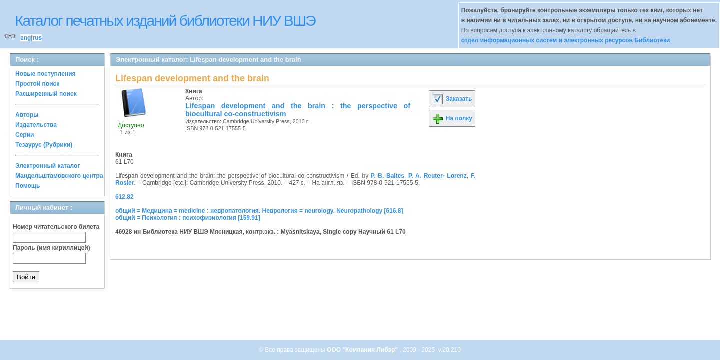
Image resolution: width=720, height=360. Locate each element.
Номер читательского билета (56, 227)
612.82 (125, 197)
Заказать (452, 99)
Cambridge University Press (256, 121)
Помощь (28, 186)
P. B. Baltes (387, 176)
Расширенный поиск (46, 94)
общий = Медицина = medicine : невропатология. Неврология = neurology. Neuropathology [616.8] (260, 211)
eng (25, 38)
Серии (25, 135)
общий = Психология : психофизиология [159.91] (188, 218)
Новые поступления (46, 74)
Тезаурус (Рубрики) (44, 145)
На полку (452, 118)
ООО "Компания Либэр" (363, 350)
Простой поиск (38, 84)
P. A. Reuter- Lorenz (437, 176)
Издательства (36, 125)
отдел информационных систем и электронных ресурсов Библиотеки (566, 40)
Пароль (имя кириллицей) (51, 248)
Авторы (27, 115)
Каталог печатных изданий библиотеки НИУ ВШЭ (165, 20)
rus (37, 38)
